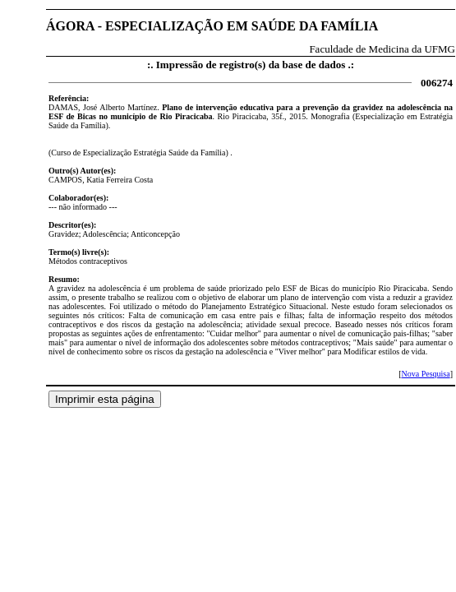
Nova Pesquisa (425, 373)
